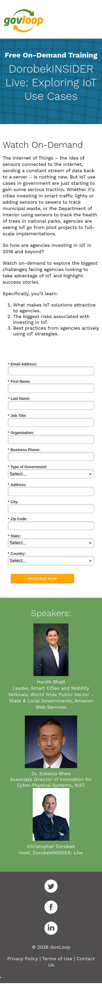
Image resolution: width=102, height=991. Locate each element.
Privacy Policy (22, 958)
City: (13, 502)
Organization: (21, 433)
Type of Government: (27, 467)
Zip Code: (17, 519)
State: (14, 536)
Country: (17, 553)
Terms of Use (57, 958)
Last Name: (19, 398)
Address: (17, 485)
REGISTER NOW (42, 578)
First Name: (19, 381)
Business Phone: (24, 450)
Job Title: (17, 415)
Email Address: (22, 364)
